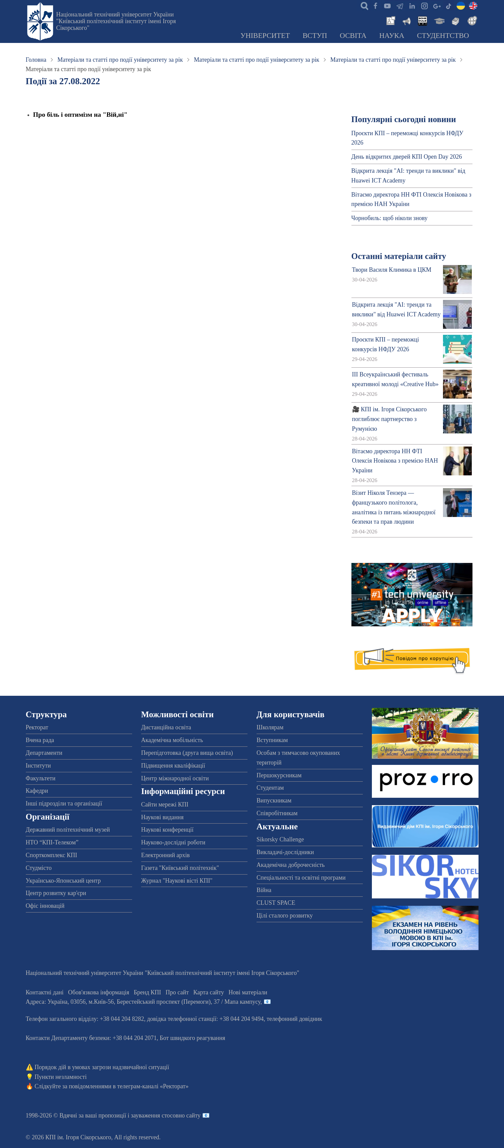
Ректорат (37, 727)
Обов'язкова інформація (98, 992)
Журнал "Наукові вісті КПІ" (177, 880)
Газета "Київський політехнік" (180, 868)
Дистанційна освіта (166, 727)
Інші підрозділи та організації (64, 803)
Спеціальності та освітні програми (301, 877)
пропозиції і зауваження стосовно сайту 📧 (154, 1115)
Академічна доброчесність (291, 865)
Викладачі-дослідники (285, 852)
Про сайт (177, 992)
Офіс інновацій (45, 905)
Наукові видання (162, 817)
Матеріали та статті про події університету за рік (120, 59)
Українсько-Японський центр (63, 880)
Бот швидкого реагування (192, 1038)
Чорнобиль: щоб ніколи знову (389, 218)
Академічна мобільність (172, 740)
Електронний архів (165, 855)
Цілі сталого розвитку (285, 915)
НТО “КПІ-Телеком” (52, 842)
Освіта (353, 36)
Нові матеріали (248, 992)
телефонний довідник (294, 1018)
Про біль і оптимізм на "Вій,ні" (80, 114)
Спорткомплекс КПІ (51, 855)
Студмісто (39, 868)
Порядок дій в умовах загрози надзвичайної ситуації (102, 1067)
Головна (36, 59)
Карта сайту (208, 992)
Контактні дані (45, 992)
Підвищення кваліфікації (173, 765)
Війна (264, 890)
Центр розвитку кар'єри (56, 893)
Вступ (314, 36)
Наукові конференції (167, 829)
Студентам (270, 787)
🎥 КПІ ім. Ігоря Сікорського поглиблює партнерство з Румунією (389, 419)
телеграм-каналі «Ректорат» (153, 1086)
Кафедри (37, 790)
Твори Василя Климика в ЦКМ (392, 269)
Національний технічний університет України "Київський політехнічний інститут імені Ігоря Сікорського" (116, 21)
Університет (265, 36)
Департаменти (44, 752)
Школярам (270, 727)
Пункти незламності (61, 1077)
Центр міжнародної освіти (175, 778)
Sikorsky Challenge (280, 839)
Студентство (443, 36)
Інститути (38, 765)
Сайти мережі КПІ (164, 804)
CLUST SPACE (276, 902)
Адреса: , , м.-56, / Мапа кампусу (143, 1001)
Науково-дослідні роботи (173, 842)
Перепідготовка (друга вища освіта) (187, 752)
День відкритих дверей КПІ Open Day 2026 (406, 156)
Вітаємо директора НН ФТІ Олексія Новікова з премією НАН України (395, 461)
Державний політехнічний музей (68, 829)
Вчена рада (40, 740)
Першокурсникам (279, 775)
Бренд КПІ (147, 992)
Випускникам (274, 800)
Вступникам (272, 740)
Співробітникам (277, 813)
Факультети (41, 778)
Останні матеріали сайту (398, 256)
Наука (391, 36)
